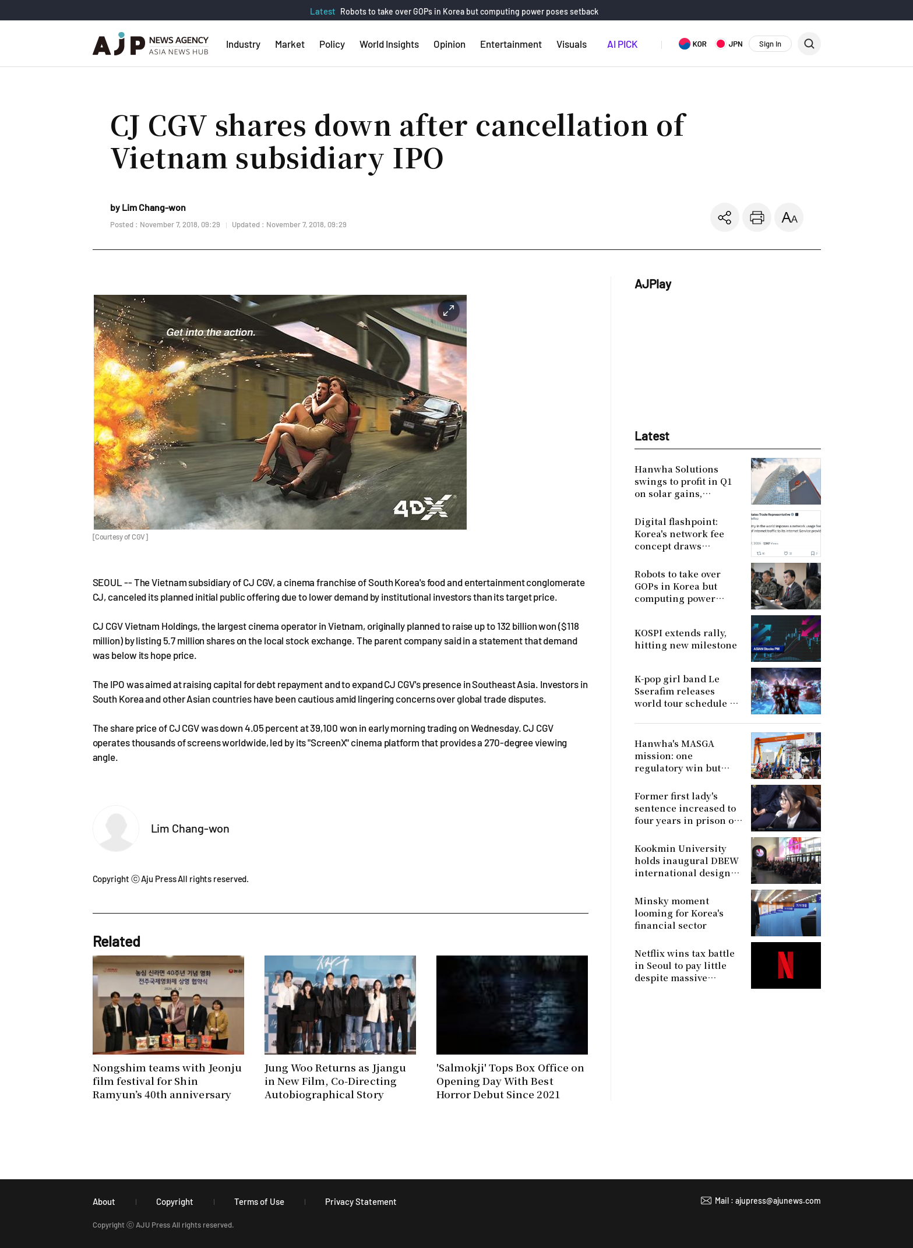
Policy (332, 44)
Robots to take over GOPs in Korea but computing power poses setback (469, 11)
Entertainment (511, 44)
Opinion (449, 44)
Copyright (174, 1201)
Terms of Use (259, 1201)
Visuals (571, 44)
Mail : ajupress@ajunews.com (768, 1200)
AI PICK (622, 44)
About (104, 1201)
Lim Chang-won (190, 828)
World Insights (389, 44)
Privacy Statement (361, 1201)
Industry (243, 44)
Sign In (770, 43)
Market (290, 44)
